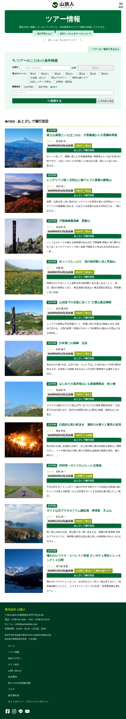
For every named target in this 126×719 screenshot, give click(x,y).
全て (54, 87)
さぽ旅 (88, 435)
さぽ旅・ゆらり (36, 77)
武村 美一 (61, 186)
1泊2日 (79, 435)
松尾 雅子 (61, 349)
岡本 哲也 (61, 431)
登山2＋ (43, 73)
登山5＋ (104, 73)
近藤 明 (59, 268)
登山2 (31, 73)
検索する (56, 100)
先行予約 (42, 87)
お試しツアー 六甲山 (39, 81)
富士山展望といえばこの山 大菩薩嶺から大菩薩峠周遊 (82, 134)
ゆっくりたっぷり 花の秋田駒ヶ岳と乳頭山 (87, 261)
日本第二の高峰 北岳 (73, 343)
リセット (95, 68)
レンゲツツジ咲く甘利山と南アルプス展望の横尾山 (79, 180)
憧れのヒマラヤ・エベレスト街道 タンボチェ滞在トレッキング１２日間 (84, 558)
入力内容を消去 (106, 101)
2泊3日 (79, 145)
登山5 (91, 73)
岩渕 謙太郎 (62, 308)
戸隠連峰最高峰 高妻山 (74, 220)
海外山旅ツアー (79, 77)
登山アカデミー (57, 77)
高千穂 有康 (62, 566)
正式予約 (27, 87)
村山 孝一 (61, 516)
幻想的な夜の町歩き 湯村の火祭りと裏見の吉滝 (90, 424)
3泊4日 (79, 272)
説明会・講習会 (63, 81)
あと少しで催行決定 (84, 150)
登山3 (56, 73)
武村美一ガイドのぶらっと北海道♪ (81, 465)
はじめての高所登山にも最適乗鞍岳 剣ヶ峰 (87, 383)
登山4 (80, 73)
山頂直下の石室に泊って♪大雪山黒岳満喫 (85, 302)
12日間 (79, 476)
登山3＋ (68, 73)
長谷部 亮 (61, 141)
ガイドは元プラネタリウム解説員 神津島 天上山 (79, 510)
